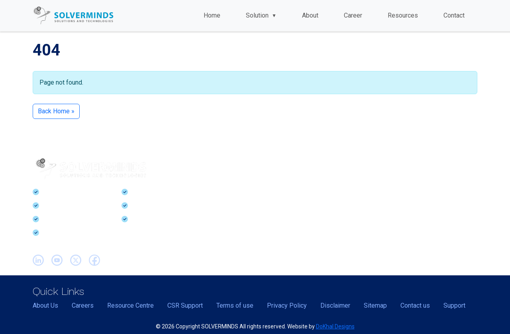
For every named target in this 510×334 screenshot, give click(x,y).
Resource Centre (130, 305)
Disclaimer (335, 305)
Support (454, 305)
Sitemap (375, 305)
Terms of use (234, 305)
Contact (454, 15)
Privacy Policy (287, 305)
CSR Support (185, 305)
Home (212, 15)
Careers (83, 305)
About (310, 15)
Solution (261, 15)
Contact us (415, 305)
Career (353, 15)
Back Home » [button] (56, 111)
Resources (403, 15)
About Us (45, 305)
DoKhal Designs (335, 326)
